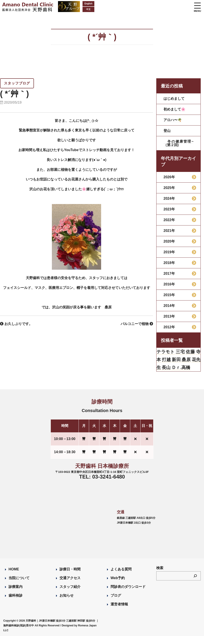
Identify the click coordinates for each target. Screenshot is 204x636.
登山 (167, 131)
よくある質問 (121, 569)
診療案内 (16, 587)
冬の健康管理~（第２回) (178, 143)
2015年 (169, 295)
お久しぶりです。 (16, 324)
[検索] (195, 575)
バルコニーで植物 (137, 324)
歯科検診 (16, 595)
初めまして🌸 (174, 109)
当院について (19, 578)
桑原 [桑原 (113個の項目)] (186, 359)
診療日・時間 (70, 569)
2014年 (169, 306)
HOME (14, 569)
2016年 (169, 284)
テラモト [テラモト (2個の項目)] (166, 351)
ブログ (116, 595)
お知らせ (67, 595)
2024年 (169, 198)
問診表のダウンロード (128, 587)
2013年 (169, 316)
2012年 (169, 327)
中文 (88, 9)
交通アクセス (70, 578)
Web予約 (118, 578)
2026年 (169, 177)
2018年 (169, 263)
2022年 (169, 220)
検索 (159, 568)
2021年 (169, 230)
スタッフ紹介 (70, 587)
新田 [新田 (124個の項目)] (176, 359)
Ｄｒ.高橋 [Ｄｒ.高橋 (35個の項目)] (181, 367)
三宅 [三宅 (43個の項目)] (180, 351)
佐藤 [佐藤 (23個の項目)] (190, 351)
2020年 (169, 241)
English (88, 3)
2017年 (169, 273)
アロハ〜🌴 (173, 120)
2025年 (169, 188)
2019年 (169, 252)
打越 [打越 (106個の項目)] (166, 359)
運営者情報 (119, 604)
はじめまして (174, 98)
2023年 (169, 209)
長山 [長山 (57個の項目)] (166, 367)
